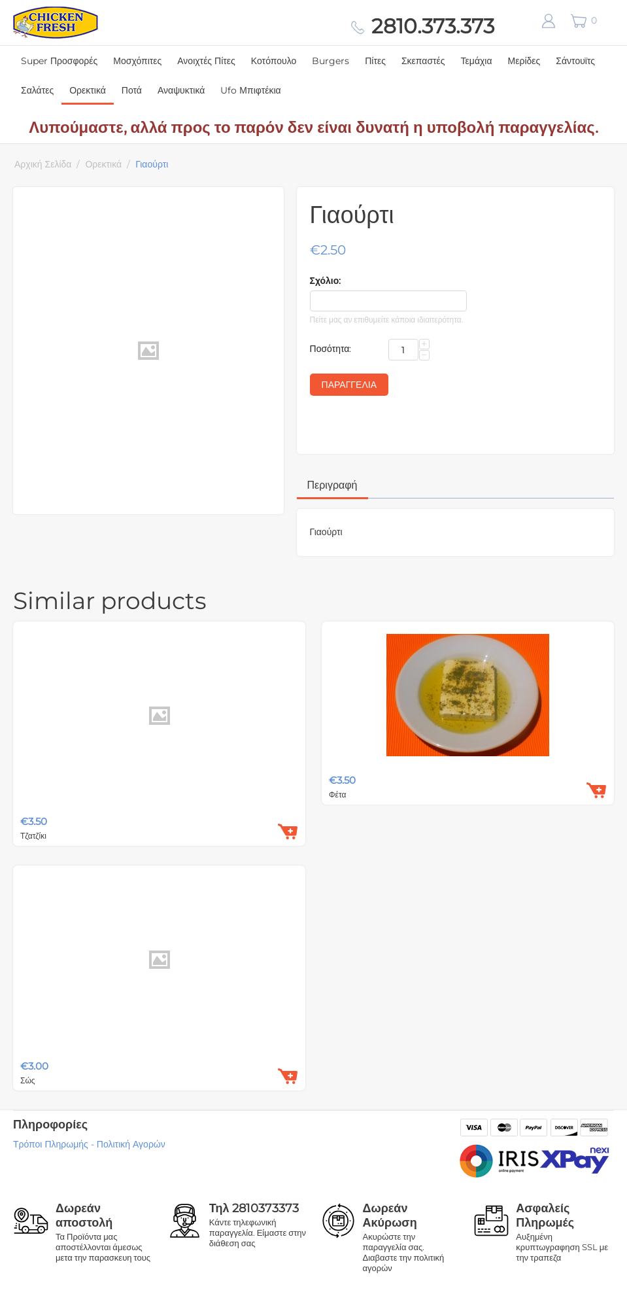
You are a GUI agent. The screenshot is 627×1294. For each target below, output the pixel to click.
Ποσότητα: (331, 349)
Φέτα (337, 794)
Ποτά (132, 90)
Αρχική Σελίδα (42, 164)
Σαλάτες (37, 90)
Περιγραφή (332, 485)
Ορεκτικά (87, 90)
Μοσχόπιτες (137, 61)
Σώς (27, 1080)
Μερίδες (524, 61)
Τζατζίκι (33, 835)
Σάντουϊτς (575, 61)
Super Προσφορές (59, 61)
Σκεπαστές (423, 61)
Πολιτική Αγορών (131, 1144)
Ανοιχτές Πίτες (206, 61)
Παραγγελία (349, 385)
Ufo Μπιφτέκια (250, 90)
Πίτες (375, 61)
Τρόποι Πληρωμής (50, 1144)
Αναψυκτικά (181, 90)
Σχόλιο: (325, 281)
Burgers (330, 61)
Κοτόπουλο (273, 61)
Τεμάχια (476, 61)
